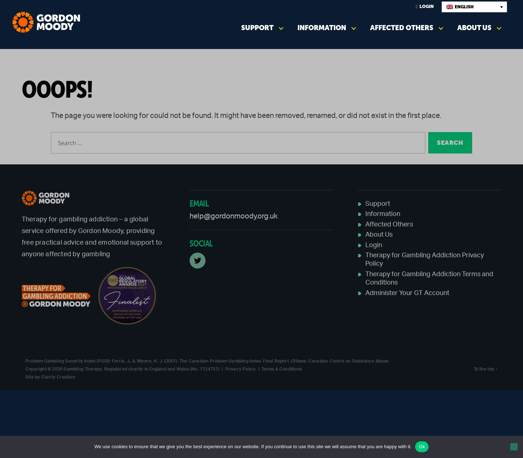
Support (257, 28)
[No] (514, 446)
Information (321, 28)
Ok (422, 446)
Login (425, 6)
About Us (474, 28)
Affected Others (401, 28)
